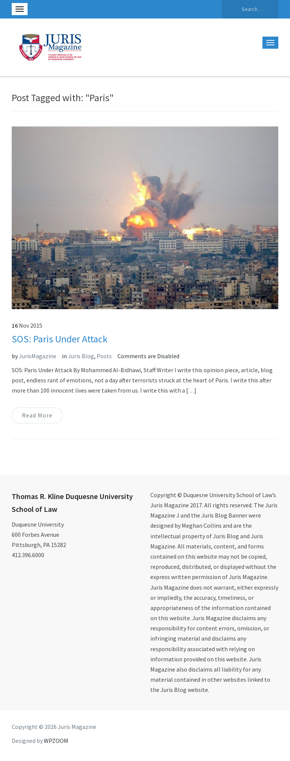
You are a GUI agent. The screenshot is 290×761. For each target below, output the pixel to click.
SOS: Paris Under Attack (60, 339)
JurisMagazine (37, 356)
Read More (37, 415)
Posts (104, 356)
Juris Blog (81, 356)
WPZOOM (56, 740)
